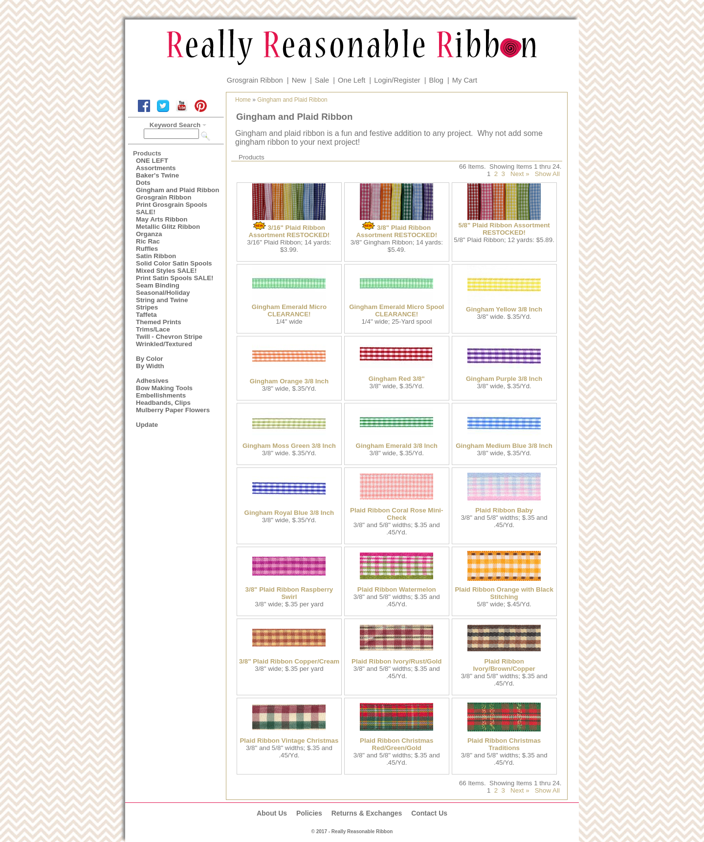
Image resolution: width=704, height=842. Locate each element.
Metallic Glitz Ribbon (168, 226)
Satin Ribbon (156, 256)
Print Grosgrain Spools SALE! (171, 208)
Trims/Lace (153, 329)
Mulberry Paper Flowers (173, 410)
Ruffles (147, 248)
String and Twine (162, 300)
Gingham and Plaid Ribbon (177, 190)
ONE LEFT (152, 160)
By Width (150, 366)
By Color (149, 358)
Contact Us (429, 813)
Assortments (156, 168)
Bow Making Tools (164, 388)
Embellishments (161, 395)
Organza (149, 234)
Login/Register (397, 80)
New (299, 80)
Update (147, 424)
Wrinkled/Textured (164, 344)
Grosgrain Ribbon (255, 80)
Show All (547, 173)
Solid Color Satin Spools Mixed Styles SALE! (174, 267)
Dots (143, 182)
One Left (351, 80)
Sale (322, 80)
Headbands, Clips (163, 402)
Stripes (147, 307)
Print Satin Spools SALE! (174, 278)
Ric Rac (148, 241)
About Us (272, 813)
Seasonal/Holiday (163, 292)
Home (243, 99)
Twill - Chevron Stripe (169, 336)
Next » (519, 173)
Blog (436, 80)
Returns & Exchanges (366, 813)
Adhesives (152, 380)
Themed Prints (158, 322)
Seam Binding (157, 285)
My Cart (464, 80)
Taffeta (146, 314)
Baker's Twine (157, 175)
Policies (309, 813)
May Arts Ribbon (161, 219)
